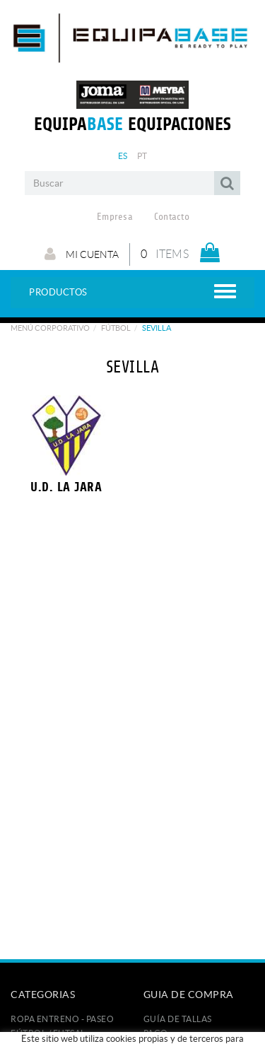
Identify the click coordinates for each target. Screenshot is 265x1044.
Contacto (171, 217)
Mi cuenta (82, 254)
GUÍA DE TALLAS (177, 1019)
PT (142, 155)
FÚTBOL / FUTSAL (48, 1033)
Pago (155, 1033)
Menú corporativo (50, 328)
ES (123, 155)
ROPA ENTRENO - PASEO (62, 1019)
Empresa (115, 217)
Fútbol (116, 328)
